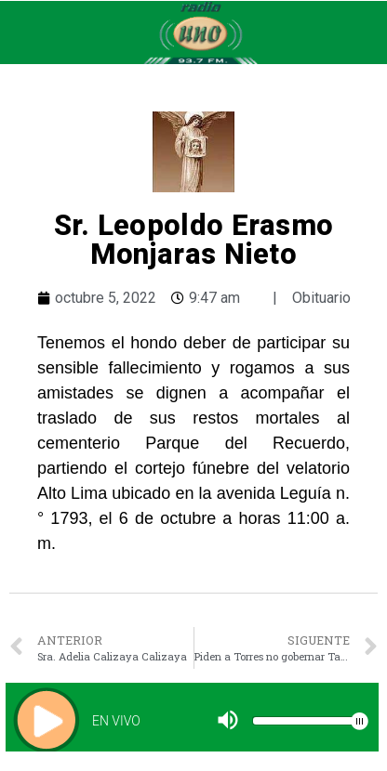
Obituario (321, 298)
